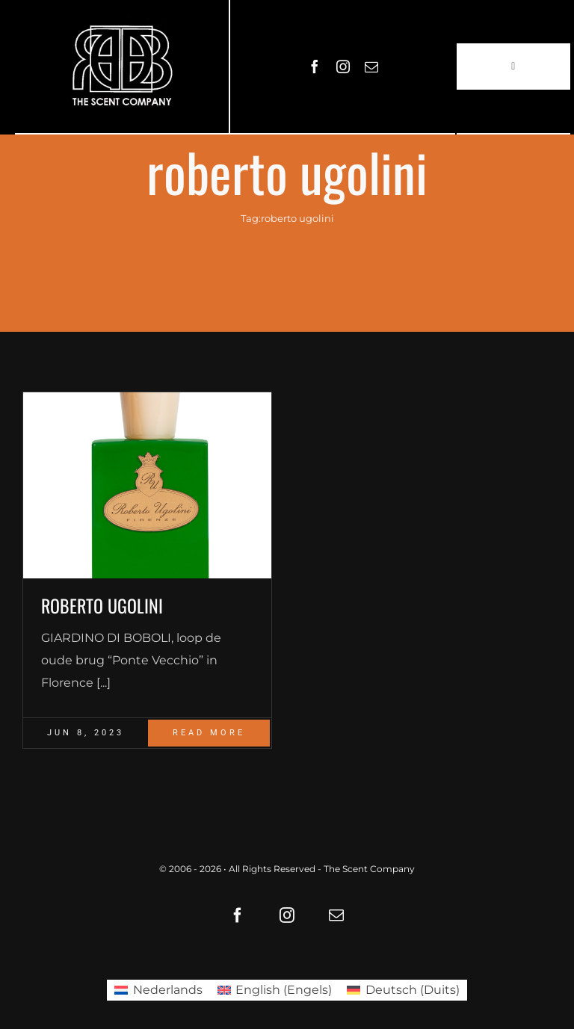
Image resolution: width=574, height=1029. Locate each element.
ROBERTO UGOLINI (102, 605)
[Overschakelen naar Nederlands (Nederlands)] (158, 990)
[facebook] (314, 66)
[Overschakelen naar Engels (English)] (274, 990)
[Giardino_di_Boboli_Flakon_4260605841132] (147, 485)
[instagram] (343, 66)
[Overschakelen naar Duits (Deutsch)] (402, 990)
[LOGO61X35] (122, 66)
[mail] (371, 66)
